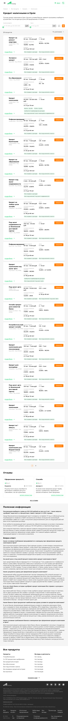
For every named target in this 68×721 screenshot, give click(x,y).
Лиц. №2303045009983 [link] (14, 289)
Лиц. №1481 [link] (18, 208)
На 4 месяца (38, 664)
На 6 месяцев (39, 669)
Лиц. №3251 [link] (18, 246)
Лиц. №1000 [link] (18, 61)
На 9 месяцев (39, 671)
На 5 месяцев (39, 667)
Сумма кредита (7, 23)
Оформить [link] (59, 38)
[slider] (16, 27)
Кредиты (24, 9)
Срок (31, 23)
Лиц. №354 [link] (20, 328)
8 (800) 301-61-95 (7, 701)
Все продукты (15, 9)
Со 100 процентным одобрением (13, 659)
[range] (16, 25)
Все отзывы (34, 500)
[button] (4, 3)
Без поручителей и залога (11, 667)
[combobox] (58, 31)
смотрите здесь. (49, 693)
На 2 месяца (38, 659)
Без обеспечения (9, 664)
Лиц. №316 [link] (18, 270)
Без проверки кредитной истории (14, 669)
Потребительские (9, 657)
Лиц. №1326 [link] (19, 121)
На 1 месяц (38, 657)
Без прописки (7, 671)
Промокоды (52, 710)
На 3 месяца (38, 662)
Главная (5, 9)
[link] (47, 684)
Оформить (59, 139)
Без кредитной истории (11, 662)
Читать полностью (26, 495)
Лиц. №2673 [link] (16, 79)
